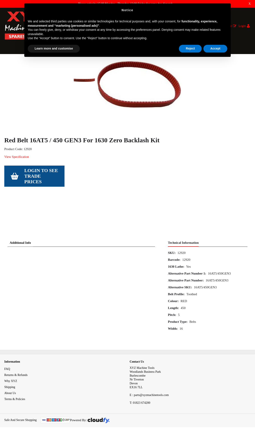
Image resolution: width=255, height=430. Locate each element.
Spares (21, 62)
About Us (10, 386)
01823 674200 (140, 395)
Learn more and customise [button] (54, 48)
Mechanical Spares (42, 62)
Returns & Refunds (16, 367)
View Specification (16, 186)
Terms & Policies (14, 392)
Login (242, 26)
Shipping (9, 380)
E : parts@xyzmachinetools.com (149, 388)
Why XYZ (10, 374)
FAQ (7, 361)
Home (8, 62)
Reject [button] (190, 48)
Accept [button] (215, 48)
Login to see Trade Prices (41, 206)
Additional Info (20, 235)
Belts (62, 62)
